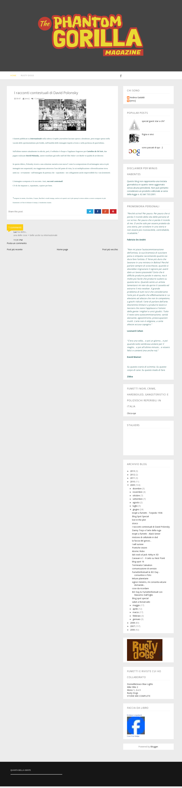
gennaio (137, 620)
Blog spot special (140, 600)
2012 (132, 476)
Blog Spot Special (140, 518)
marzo (136, 613)
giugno (136, 511)
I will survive (137, 545)
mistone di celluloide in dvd (145, 538)
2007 (132, 627)
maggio (137, 606)
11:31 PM (18, 241)
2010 (132, 483)
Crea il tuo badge (133, 738)
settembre (138, 500)
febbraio (137, 617)
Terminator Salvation (142, 566)
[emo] (133, 102)
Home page (62, 251)
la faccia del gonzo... (141, 542)
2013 (132, 472)
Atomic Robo (138, 552)
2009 (132, 486)
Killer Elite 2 (132, 688)
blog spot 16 (138, 563)
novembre (138, 493)
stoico (135, 525)
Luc (15, 233)
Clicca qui (131, 414)
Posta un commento (17, 244)
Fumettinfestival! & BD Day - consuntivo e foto (146, 575)
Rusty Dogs (26, 76)
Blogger (154, 748)
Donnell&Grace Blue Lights (140, 685)
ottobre (137, 497)
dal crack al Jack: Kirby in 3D (145, 556)
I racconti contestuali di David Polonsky (151, 528)
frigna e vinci (148, 136)
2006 (132, 631)
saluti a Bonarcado (141, 603)
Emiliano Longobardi (134, 717)
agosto (136, 504)
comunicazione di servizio (144, 570)
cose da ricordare (140, 590)
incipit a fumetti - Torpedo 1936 (147, 514)
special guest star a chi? (153, 122)
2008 (132, 624)
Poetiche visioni (139, 549)
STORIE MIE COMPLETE (138, 697)
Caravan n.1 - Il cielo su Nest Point (148, 559)
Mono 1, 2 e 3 (134, 691)
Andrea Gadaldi (137, 99)
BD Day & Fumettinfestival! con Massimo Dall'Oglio (147, 595)
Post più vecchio (110, 251)
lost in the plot (139, 521)
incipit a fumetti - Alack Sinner (146, 535)
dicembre (137, 490)
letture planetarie (140, 580)
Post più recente (15, 251)
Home (11, 76)
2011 (132, 479)
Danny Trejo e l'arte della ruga (146, 532)
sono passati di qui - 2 (152, 149)
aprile (135, 610)
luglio (135, 507)
